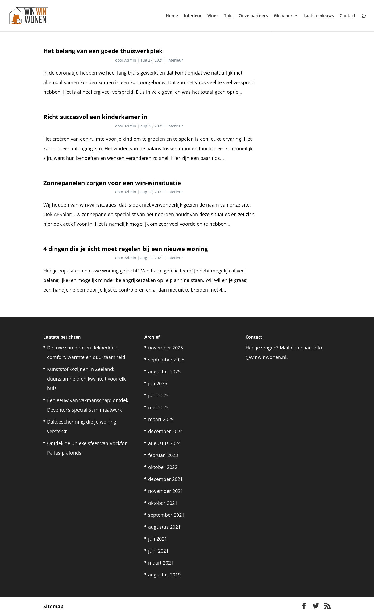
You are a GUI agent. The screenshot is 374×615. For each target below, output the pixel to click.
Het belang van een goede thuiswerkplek (103, 51)
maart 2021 (160, 563)
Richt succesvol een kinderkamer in (95, 117)
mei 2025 (158, 407)
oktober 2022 (162, 467)
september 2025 (166, 359)
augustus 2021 (164, 527)
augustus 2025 (164, 371)
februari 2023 (163, 455)
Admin (130, 60)
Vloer (212, 16)
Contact (347, 16)
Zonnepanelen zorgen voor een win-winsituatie (112, 183)
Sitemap (53, 606)
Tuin (228, 16)
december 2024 (165, 431)
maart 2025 (160, 419)
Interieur (193, 16)
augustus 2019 (164, 574)
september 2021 (166, 515)
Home (172, 16)
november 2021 (165, 491)
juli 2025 (157, 383)
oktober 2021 (162, 503)
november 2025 (165, 347)
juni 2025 (158, 395)
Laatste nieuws (319, 16)
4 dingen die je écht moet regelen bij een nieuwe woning (125, 249)
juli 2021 (157, 539)
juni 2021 (158, 551)
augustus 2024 (164, 443)
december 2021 (165, 479)
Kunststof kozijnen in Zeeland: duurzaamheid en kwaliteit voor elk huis (86, 378)
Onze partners (253, 16)
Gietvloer (283, 16)
